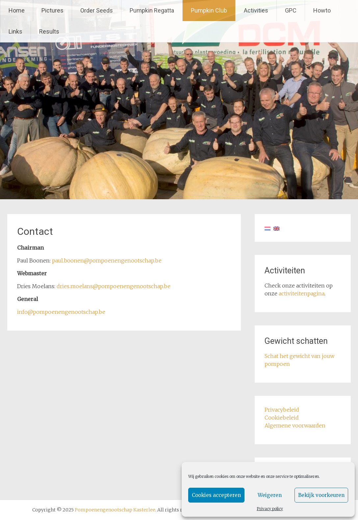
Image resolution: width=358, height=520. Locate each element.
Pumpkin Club (209, 10)
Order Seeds (96, 10)
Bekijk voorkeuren (321, 495)
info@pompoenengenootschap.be (61, 312)
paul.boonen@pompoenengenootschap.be (107, 260)
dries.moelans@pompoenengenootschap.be (113, 286)
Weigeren (270, 495)
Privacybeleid (282, 409)
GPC (290, 10)
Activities (256, 10)
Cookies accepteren (216, 495)
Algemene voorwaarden (295, 425)
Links (15, 31)
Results (49, 31)
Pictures (52, 10)
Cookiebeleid (282, 417)
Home (17, 10)
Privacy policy (270, 508)
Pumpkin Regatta (152, 10)
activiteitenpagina (301, 293)
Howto (322, 10)
